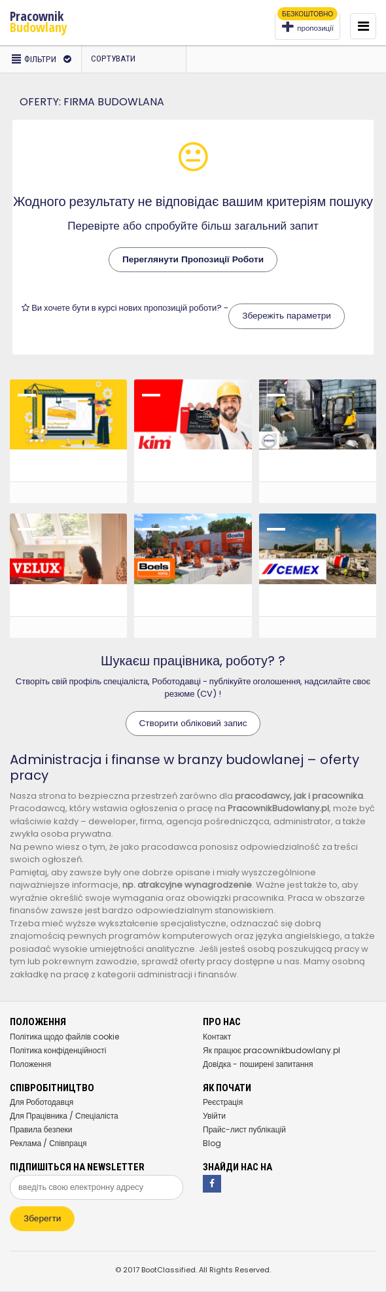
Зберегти (42, 1218)
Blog (212, 1143)
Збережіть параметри (286, 315)
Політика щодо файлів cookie (64, 1036)
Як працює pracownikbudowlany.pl (271, 1050)
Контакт (217, 1036)
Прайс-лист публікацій (244, 1129)
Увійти (214, 1115)
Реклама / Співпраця (48, 1143)
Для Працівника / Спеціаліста (64, 1115)
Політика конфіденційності (58, 1050)
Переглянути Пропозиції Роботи (193, 259)
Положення (30, 1064)
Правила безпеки (41, 1129)
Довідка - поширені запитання (258, 1064)
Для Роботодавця (41, 1102)
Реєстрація (223, 1102)
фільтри (40, 59)
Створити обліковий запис (193, 723)
